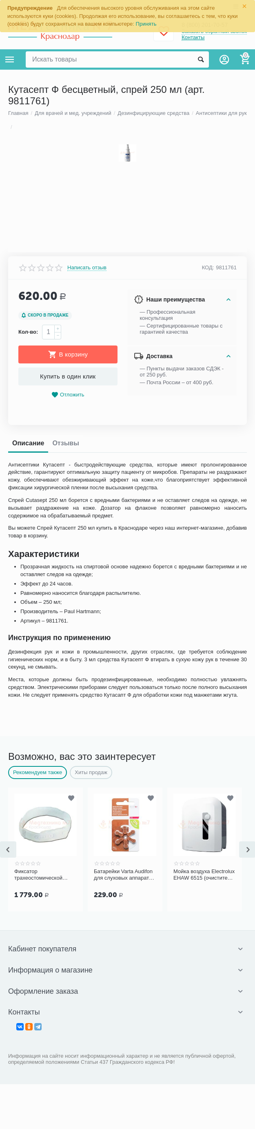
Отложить (67, 857)
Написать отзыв (86, 730)
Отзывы (65, 905)
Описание (28, 905)
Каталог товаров (10, 59)
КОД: (208, 730)
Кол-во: (28, 794)
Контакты (193, 38)
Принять (146, 24)
